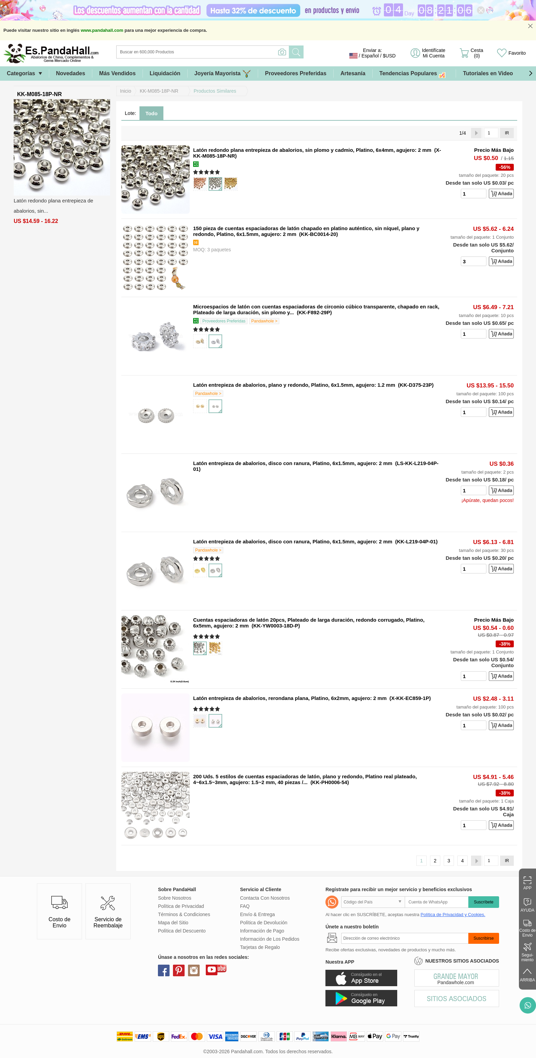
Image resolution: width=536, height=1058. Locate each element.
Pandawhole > (264, 321)
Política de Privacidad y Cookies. (452, 914)
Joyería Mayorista (223, 74)
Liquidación (165, 73)
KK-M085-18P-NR (159, 91)
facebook (164, 970)
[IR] (491, 133)
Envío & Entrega (257, 914)
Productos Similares (215, 91)
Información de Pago (262, 931)
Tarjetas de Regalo (260, 947)
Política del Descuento (181, 931)
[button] (530, 73)
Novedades (70, 73)
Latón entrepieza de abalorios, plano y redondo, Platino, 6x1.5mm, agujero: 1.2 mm (294, 385)
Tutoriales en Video (488, 73)
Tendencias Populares (414, 74)
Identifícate (433, 53)
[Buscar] (230, 51)
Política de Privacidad (181, 906)
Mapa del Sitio (173, 922)
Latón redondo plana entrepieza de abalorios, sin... (53, 206)
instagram (194, 970)
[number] (473, 193)
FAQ (245, 906)
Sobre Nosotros (174, 898)
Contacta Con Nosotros (265, 898)
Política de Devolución (263, 922)
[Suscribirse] (404, 938)
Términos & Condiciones (184, 914)
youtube (211, 969)
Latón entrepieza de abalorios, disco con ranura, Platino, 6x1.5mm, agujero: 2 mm (292, 463)
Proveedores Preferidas (295, 73)
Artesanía (352, 73)
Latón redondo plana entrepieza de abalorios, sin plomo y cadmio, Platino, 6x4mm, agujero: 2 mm (312, 150)
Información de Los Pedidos (269, 939)
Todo (151, 113)
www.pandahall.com (102, 30)
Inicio (125, 91)
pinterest (179, 970)
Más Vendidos (117, 73)
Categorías (21, 73)
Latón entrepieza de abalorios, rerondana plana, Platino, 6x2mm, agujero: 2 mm (290, 698)
